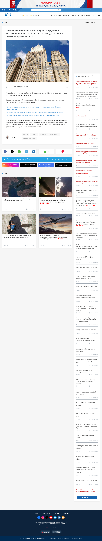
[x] (46, 517)
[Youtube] (9, 10)
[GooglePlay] (45, 532)
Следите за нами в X (63, 165)
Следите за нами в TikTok (28, 165)
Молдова (43, 134)
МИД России (54, 134)
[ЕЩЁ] (98, 15)
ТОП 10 (66, 513)
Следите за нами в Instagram (10, 165)
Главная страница (89, 22)
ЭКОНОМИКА (85, 15)
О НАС (36, 513)
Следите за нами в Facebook (45, 165)
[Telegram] (11, 10)
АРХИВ (57, 513)
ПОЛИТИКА (67, 15)
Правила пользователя (56, 538)
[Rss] (16, 10)
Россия (25, 134)
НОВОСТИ (75, 15)
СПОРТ (94, 15)
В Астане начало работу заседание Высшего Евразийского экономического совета (35, 112)
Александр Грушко (29, 138)
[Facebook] (2, 10)
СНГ (98, 22)
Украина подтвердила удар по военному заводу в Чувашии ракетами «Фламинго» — (35, 108)
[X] (7, 10)
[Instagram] (4, 10)
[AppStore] (56, 532)
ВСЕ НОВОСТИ (56, 15)
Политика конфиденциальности (73, 538)
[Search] (58, 10)
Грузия (34, 134)
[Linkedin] (13, 10)
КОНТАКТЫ (46, 513)
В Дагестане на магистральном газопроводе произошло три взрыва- (33, 115)
